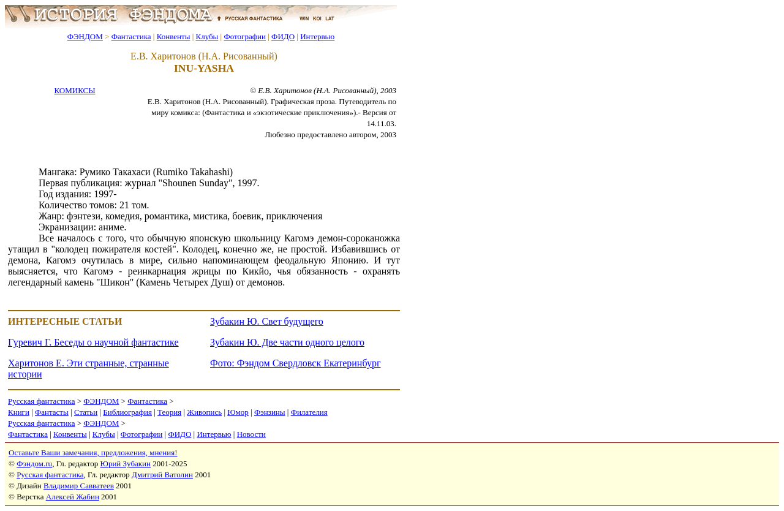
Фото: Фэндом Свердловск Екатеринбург (295, 363)
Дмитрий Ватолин (162, 474)
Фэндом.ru (34, 463)
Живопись (204, 412)
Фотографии (245, 36)
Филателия (309, 412)
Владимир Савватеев (78, 485)
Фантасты (52, 412)
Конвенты (173, 36)
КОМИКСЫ (74, 90)
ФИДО (283, 36)
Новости (251, 434)
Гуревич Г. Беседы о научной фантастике (93, 342)
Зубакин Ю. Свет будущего (266, 321)
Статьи (85, 412)
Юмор (238, 412)
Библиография (127, 412)
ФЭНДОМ (85, 36)
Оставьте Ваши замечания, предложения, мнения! (93, 452)
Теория (169, 412)
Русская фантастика (41, 401)
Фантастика (131, 36)
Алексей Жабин (72, 496)
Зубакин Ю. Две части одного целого (287, 342)
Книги (18, 412)
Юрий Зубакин (125, 463)
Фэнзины (269, 412)
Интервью (317, 36)
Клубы (206, 36)
